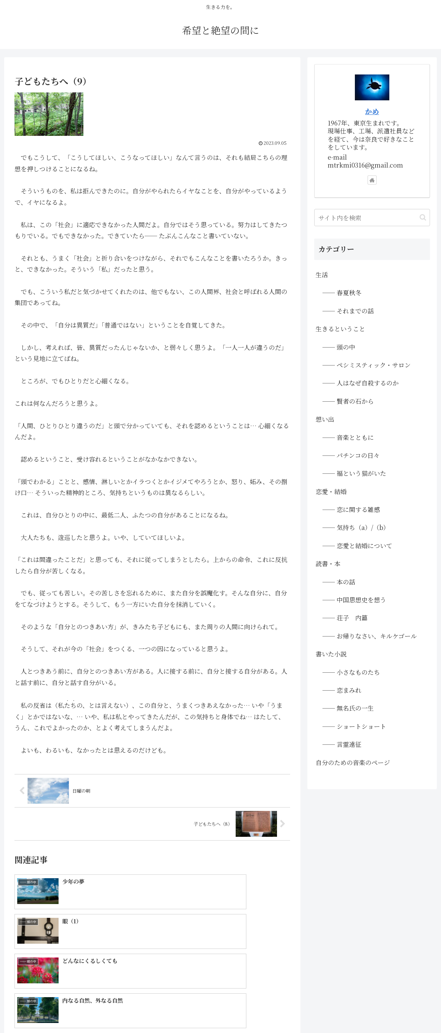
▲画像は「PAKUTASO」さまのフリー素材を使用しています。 (302, 1011)
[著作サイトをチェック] (372, 179)
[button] (423, 217)
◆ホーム (216, 1011)
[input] (372, 217)
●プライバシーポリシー (403, 1011)
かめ (372, 111)
